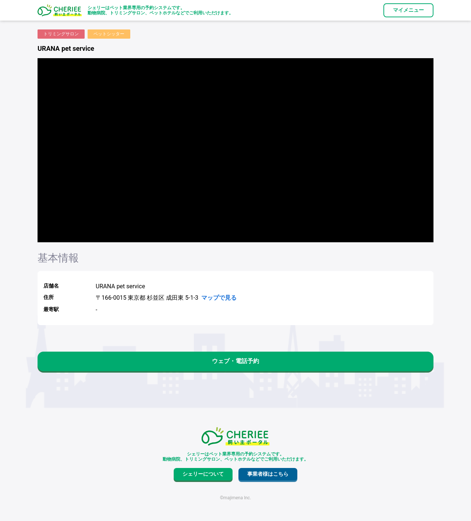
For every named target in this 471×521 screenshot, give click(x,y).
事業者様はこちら (267, 474)
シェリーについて (203, 474)
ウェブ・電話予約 (235, 361)
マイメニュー (408, 10)
